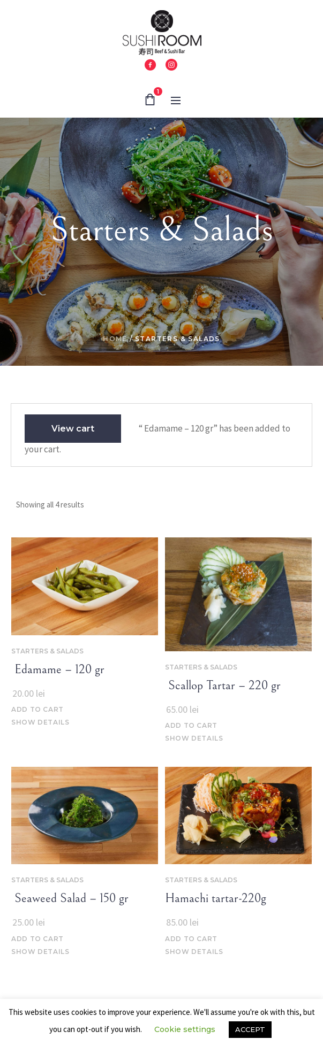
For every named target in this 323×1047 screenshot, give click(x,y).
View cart (72, 429)
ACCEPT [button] (250, 1029)
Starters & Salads (47, 651)
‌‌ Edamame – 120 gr (57, 669)
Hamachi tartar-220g (215, 898)
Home (115, 339)
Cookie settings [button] (184, 1029)
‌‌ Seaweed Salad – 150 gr (70, 898)
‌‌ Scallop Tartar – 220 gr (223, 685)
